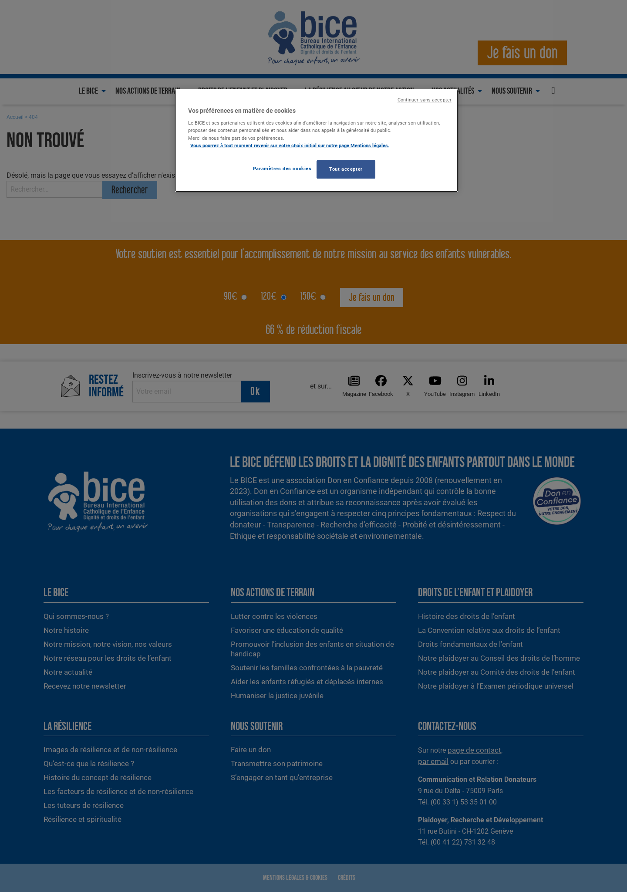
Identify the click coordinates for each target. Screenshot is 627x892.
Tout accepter (345, 169)
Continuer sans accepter (425, 100)
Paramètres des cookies (282, 169)
